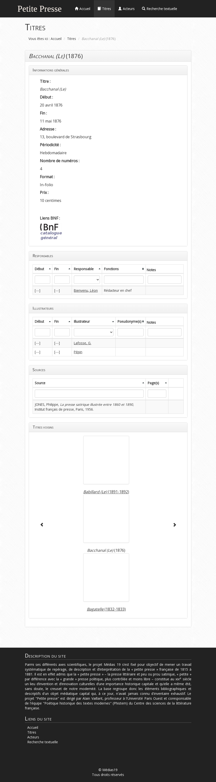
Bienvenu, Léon (86, 290)
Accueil (56, 38)
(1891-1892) (106, 491)
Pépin (78, 352)
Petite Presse (40, 8)
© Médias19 (108, 769)
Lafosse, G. (82, 343)
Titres (71, 38)
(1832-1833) (106, 609)
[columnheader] (42, 268)
